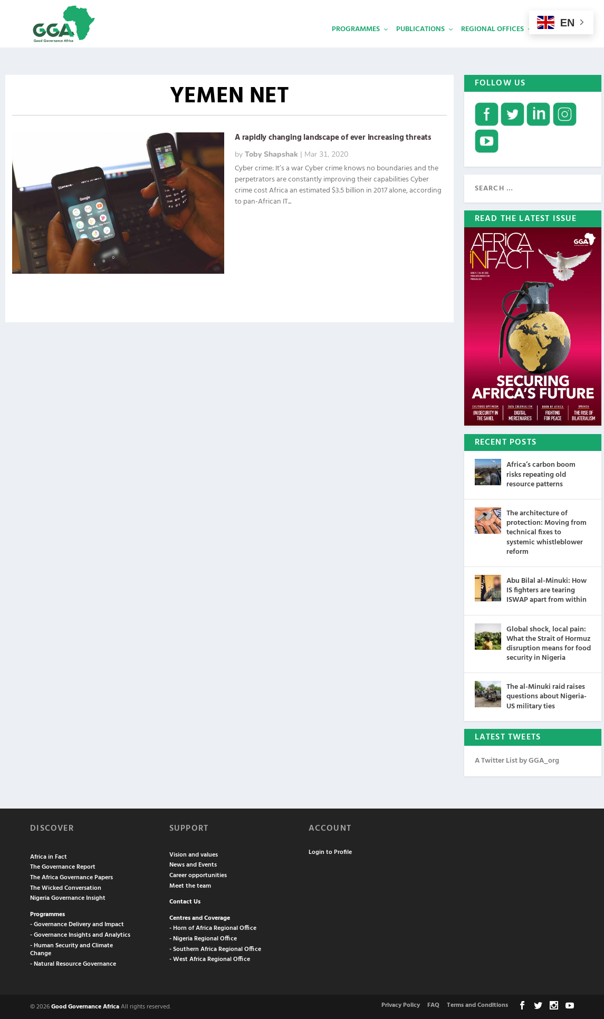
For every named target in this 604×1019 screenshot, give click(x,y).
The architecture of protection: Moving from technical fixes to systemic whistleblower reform (546, 531)
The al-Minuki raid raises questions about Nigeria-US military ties (546, 695)
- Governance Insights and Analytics (80, 934)
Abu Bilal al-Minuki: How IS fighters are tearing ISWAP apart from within (546, 589)
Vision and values (193, 854)
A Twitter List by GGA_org (517, 760)
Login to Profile (330, 851)
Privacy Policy (400, 1004)
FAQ (433, 1004)
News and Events (193, 864)
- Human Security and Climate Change (71, 948)
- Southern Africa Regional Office (215, 948)
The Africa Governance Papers (71, 876)
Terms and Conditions (477, 1004)
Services (555, 45)
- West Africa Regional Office (209, 958)
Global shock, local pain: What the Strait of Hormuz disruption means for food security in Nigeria (548, 643)
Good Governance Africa (85, 1006)
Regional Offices (492, 45)
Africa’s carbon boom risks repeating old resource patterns (541, 473)
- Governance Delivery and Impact (77, 923)
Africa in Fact (48, 856)
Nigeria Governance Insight (68, 897)
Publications (420, 45)
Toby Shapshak (271, 153)
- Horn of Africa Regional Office (212, 927)
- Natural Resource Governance (73, 963)
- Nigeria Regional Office (203, 938)
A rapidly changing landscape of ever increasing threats (333, 136)
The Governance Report (62, 866)
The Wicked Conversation (65, 887)
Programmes (356, 45)
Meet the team (190, 885)
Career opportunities (198, 874)
